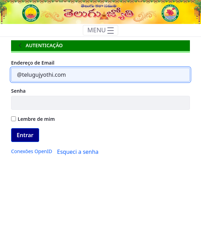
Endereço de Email (32, 62)
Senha (18, 91)
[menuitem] (31, 151)
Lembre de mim (33, 119)
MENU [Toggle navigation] (100, 30)
